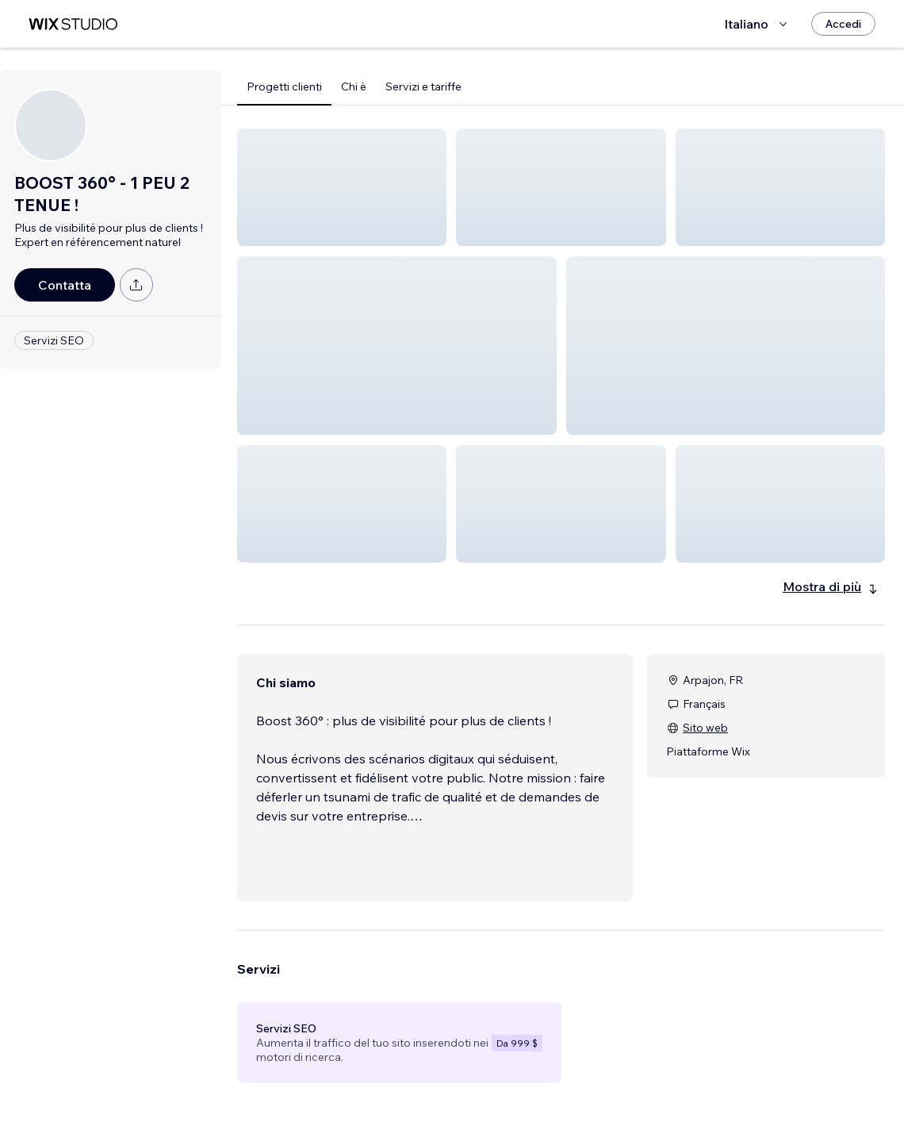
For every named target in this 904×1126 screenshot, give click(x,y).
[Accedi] (843, 24)
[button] (341, 187)
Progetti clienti (284, 86)
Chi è (353, 86)
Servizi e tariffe (423, 86)
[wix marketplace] (73, 24)
